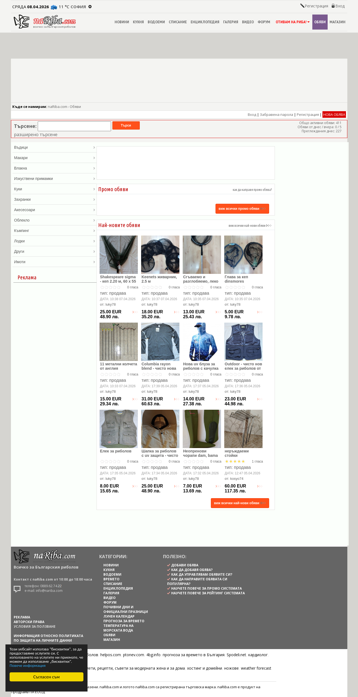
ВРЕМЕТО (111, 579)
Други (54, 251)
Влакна (54, 168)
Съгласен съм (46, 677)
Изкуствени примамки (54, 178)
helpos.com (110, 654)
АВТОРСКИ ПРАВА (29, 621)
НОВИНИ (122, 22)
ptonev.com (133, 654)
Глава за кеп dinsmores (236, 279)
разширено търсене (35, 134)
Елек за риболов (116, 451)
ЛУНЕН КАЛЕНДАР (119, 616)
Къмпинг (54, 230)
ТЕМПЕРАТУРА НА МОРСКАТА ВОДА (118, 628)
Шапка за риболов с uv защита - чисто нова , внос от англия (160, 457)
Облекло (54, 220)
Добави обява (184, 565)
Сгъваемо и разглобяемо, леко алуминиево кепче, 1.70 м (201, 283)
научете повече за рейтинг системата (208, 593)
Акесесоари (54, 210)
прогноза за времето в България (194, 654)
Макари (54, 158)
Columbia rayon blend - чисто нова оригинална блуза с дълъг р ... (160, 370)
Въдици (54, 147)
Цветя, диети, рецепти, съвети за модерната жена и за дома (127, 668)
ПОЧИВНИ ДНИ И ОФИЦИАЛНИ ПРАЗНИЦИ (125, 609)
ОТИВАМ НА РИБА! (292, 22)
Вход (340, 5)
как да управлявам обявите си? (201, 574)
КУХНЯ (138, 22)
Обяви (75, 106)
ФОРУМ (264, 22)
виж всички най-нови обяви (250, 225)
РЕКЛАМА (22, 617)
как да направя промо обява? (252, 189)
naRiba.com (57, 106)
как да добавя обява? (192, 569)
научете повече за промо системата (206, 588)
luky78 (111, 304)
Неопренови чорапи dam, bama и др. (200, 455)
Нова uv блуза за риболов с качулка (201, 366)
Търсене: (25, 126)
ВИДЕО (248, 22)
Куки (54, 189)
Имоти (54, 262)
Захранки (54, 199)
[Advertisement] (185, 163)
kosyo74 (236, 479)
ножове (231, 668)
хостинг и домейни (204, 668)
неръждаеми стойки (237, 453)
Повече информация (28, 665)
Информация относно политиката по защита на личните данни (48, 638)
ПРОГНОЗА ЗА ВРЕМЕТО (123, 621)
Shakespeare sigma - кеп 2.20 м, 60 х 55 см (118, 281)
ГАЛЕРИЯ (230, 22)
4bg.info (153, 654)
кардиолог (258, 654)
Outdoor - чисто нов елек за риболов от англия (243, 368)
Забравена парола (276, 114)
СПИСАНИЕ (178, 22)
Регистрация (316, 5)
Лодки (54, 241)
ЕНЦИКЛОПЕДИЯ (205, 22)
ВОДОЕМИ (156, 22)
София (78, 6)
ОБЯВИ (320, 22)
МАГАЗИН (337, 22)
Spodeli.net (236, 654)
